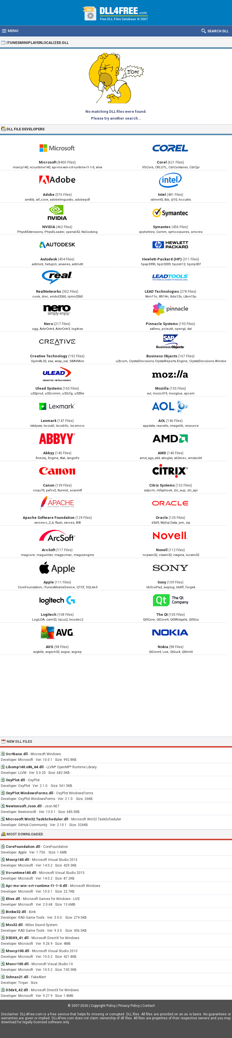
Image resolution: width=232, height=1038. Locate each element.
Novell (162, 550)
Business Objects (161, 356)
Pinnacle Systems (162, 324)
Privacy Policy (129, 1006)
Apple (48, 582)
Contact (148, 1006)
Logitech (48, 614)
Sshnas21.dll (17, 977)
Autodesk (48, 259)
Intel (162, 194)
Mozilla (162, 388)
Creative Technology (48, 356)
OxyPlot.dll (15, 780)
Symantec (162, 227)
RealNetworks (48, 291)
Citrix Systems (162, 485)
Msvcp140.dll (17, 859)
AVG (49, 647)
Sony (161, 582)
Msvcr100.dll (17, 964)
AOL (161, 421)
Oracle (162, 517)
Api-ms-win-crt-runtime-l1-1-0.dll (36, 886)
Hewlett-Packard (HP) (162, 259)
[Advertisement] (116, 695)
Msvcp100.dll (17, 951)
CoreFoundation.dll (23, 846)
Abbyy (48, 453)
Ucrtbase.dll (17, 754)
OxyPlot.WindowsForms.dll (29, 793)
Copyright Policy (103, 1006)
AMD (162, 453)
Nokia (163, 647)
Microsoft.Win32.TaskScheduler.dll (37, 819)
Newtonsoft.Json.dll (24, 806)
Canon (48, 485)
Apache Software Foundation (49, 517)
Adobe (48, 194)
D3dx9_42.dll (17, 990)
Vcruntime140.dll (21, 873)
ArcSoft (48, 550)
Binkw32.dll (16, 912)
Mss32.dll (14, 925)
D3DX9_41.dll (17, 938)
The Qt (162, 614)
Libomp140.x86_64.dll (25, 767)
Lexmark (48, 421)
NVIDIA (48, 227)
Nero (48, 324)
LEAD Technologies (162, 291)
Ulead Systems (48, 388)
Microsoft (47, 162)
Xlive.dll (13, 899)
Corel (162, 162)
